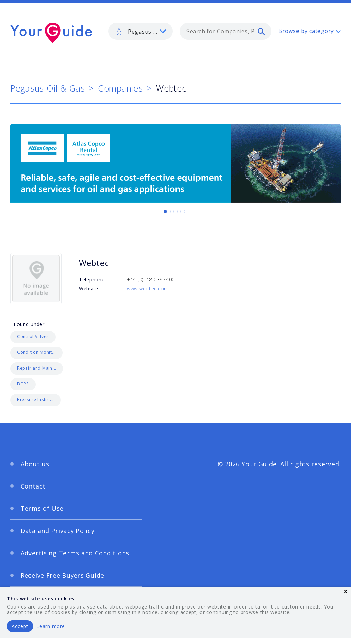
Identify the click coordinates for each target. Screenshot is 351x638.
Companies (120, 88)
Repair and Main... (36, 368)
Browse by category (306, 31)
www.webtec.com (148, 288)
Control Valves (33, 336)
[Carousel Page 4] (185, 211)
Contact (33, 486)
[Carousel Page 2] (172, 211)
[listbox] (140, 31)
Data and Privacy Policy (58, 531)
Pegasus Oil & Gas (47, 88)
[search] (261, 31)
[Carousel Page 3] (179, 211)
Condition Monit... (36, 352)
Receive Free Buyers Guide (62, 575)
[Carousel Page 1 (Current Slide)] (165, 211)
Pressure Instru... (35, 399)
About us (35, 464)
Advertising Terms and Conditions (75, 553)
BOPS (23, 384)
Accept (20, 626)
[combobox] (225, 31)
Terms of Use (42, 508)
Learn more (50, 626)
